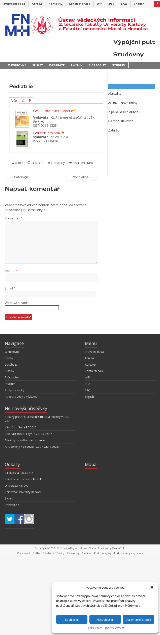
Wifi (100, 4)
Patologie (19, 177)
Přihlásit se (12, 505)
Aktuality (114, 93)
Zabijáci (114, 130)
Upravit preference (138, 619)
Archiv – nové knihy (122, 103)
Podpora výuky (20, 71)
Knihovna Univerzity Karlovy (23, 492)
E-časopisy (97, 65)
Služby (37, 65)
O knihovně (17, 65)
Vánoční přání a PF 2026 (20, 427)
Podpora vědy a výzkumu (58, 71)
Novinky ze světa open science (25, 440)
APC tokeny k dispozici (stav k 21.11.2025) (32, 446)
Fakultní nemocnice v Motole (23, 479)
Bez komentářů (82, 163)
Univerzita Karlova (16, 485)
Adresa (37, 4)
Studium (118, 65)
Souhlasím (72, 619)
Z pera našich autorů (124, 112)
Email (10, 288)
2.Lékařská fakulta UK (19, 473)
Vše (14, 100)
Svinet (9, 498)
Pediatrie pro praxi (47, 133)
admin (19, 163)
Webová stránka (17, 303)
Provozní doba (14, 4)
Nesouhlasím (105, 619)
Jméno (11, 270)
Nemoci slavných (120, 121)
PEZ (112, 4)
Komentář (14, 218)
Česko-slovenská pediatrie (53, 111)
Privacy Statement (114, 628)
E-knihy (77, 65)
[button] (152, 587)
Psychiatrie (82, 177)
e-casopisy (58, 163)
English (139, 4)
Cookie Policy (94, 628)
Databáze (57, 65)
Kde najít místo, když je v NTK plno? (28, 434)
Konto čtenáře (79, 4)
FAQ (124, 4)
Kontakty (55, 4)
